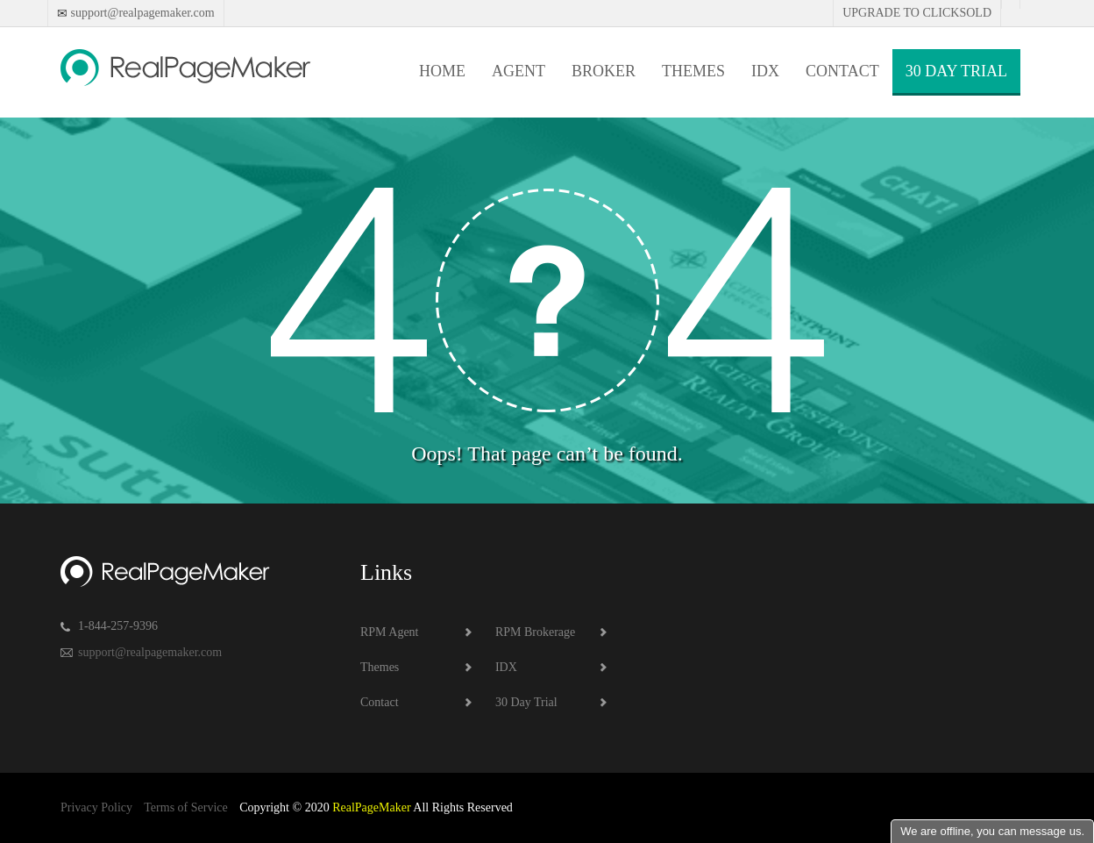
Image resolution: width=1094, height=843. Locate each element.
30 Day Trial (956, 71)
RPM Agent (389, 632)
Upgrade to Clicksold (916, 12)
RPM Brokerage (535, 632)
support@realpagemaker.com (141, 12)
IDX (765, 71)
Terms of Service (185, 807)
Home (442, 71)
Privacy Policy (96, 807)
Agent (518, 71)
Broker (604, 71)
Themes (693, 71)
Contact (842, 71)
